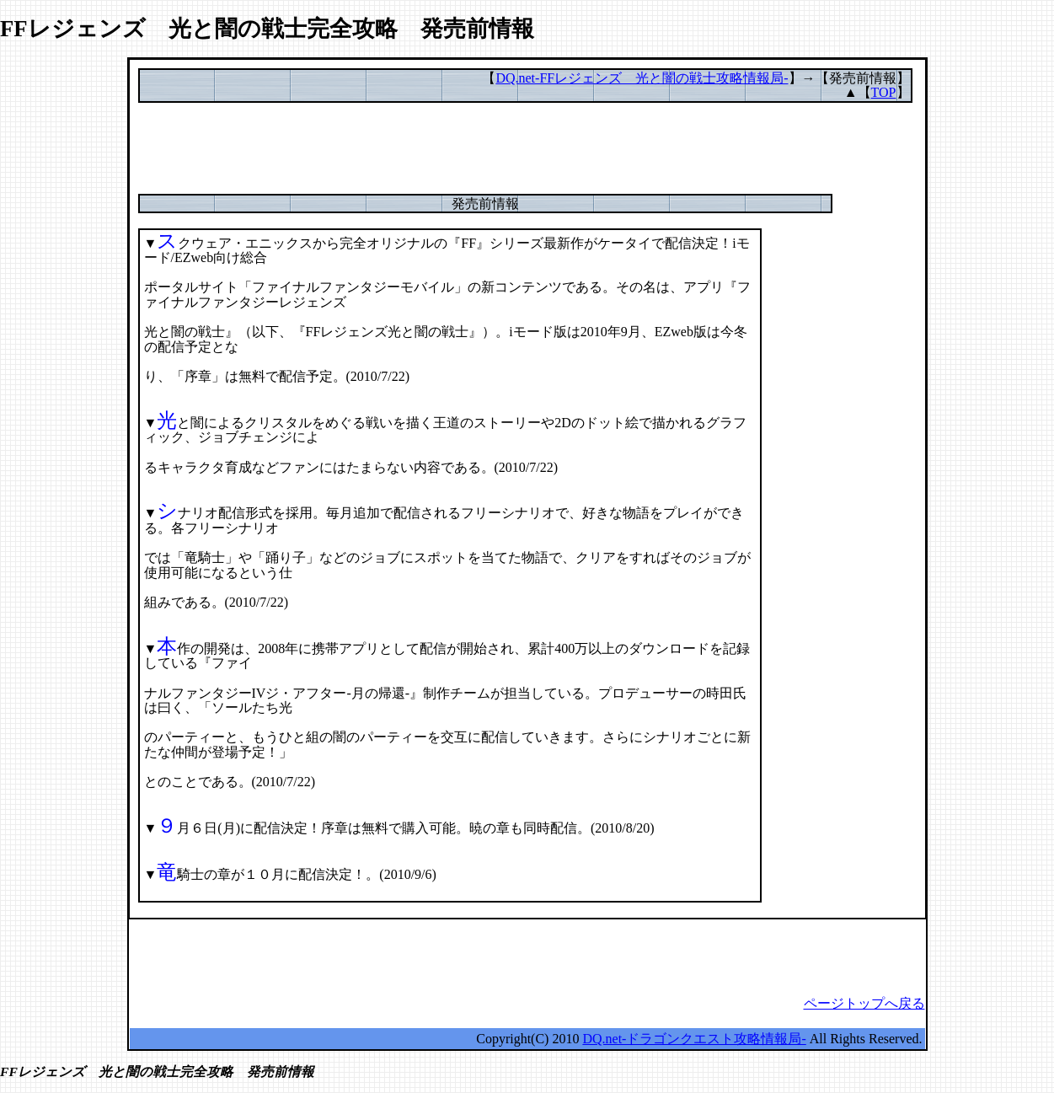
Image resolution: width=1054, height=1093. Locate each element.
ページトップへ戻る (864, 1003)
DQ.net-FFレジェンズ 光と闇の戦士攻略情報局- (641, 78)
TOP (883, 92)
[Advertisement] (527, 156)
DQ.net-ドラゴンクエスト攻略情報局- (693, 1038)
